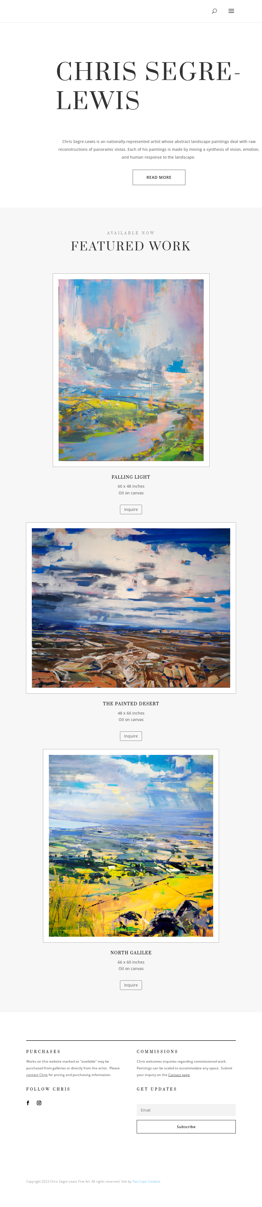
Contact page (179, 1074)
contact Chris (37, 1074)
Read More (159, 177)
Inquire (131, 509)
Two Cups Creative (146, 1181)
